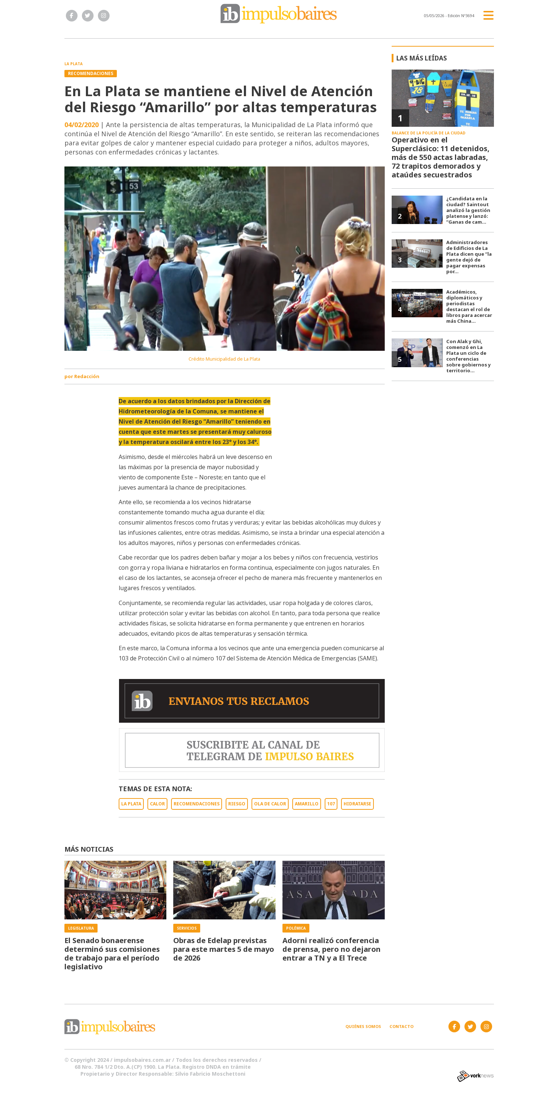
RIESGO (236, 804)
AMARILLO (306, 804)
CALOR (157, 804)
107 (331, 804)
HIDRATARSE (357, 804)
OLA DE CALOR (270, 804)
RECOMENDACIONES (196, 804)
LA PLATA (131, 804)
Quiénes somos (363, 1026)
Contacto (401, 1026)
